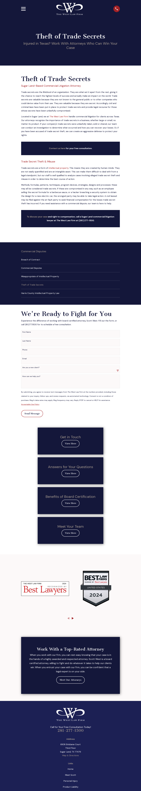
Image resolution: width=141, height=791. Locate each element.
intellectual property (58, 168)
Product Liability (70, 787)
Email (24, 359)
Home (70, 769)
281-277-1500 (70, 730)
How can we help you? (31, 376)
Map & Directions (70, 755)
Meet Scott (70, 775)
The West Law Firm (58, 116)
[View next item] (73, 618)
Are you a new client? (31, 367)
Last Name (26, 341)
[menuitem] (70, 260)
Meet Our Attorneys (70, 680)
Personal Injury (70, 781)
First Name (26, 332)
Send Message (32, 413)
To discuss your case (37, 216)
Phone (24, 350)
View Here (70, 443)
